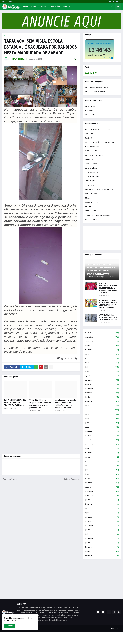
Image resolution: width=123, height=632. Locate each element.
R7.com (88, 198)
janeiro (102, 346)
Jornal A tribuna (91, 168)
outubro (102, 333)
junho (102, 367)
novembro (102, 337)
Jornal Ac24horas (91, 172)
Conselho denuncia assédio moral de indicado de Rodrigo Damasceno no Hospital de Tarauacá (65, 404)
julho (102, 371)
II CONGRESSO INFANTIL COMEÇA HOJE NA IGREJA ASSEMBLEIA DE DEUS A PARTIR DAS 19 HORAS (108, 304)
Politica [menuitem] (66, 6)
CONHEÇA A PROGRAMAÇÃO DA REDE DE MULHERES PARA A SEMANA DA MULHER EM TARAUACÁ (108, 288)
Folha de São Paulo (92, 146)
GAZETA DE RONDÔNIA (94, 155)
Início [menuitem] (25, 6)
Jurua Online (90, 185)
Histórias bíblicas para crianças (96, 87)
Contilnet (88, 138)
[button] (112, 6)
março (102, 354)
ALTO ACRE (89, 134)
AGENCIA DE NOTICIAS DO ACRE (97, 129)
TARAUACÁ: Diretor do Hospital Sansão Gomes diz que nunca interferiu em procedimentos (40, 404)
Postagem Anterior (10, 479)
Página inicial (9, 36)
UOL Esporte (90, 115)
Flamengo (89, 110)
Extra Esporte (90, 106)
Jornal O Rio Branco (92, 177)
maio (102, 363)
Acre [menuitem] (33, 6)
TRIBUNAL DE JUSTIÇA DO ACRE (97, 215)
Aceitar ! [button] (10, 626)
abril (102, 358)
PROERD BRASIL (91, 194)
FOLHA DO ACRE (91, 151)
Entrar (10, 2)
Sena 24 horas (90, 211)
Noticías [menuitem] (43, 6)
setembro (102, 380)
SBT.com (88, 207)
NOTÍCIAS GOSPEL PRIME (95, 92)
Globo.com (89, 159)
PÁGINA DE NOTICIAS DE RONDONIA (99, 189)
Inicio (3, 2)
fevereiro (102, 350)
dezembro (102, 341)
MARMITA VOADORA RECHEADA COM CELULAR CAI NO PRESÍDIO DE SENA (108, 317)
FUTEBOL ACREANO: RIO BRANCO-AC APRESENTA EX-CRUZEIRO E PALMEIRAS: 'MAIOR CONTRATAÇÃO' (101, 269)
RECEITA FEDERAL (92, 202)
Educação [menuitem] (55, 6)
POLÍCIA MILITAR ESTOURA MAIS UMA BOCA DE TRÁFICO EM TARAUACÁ (15, 402)
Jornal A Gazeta (91, 164)
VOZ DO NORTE (91, 219)
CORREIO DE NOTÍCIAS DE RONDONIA (99, 142)
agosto (102, 376)
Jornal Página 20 (91, 181)
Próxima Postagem (71, 479)
